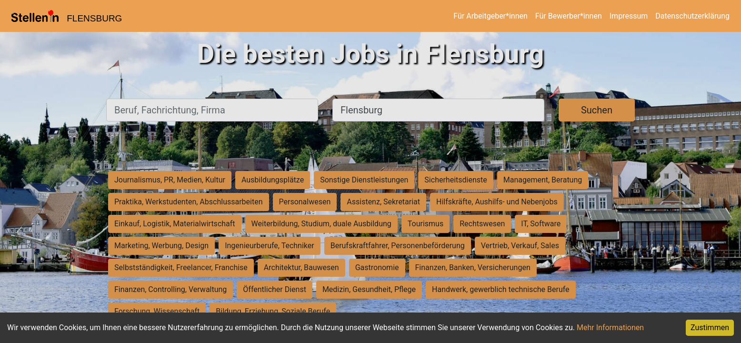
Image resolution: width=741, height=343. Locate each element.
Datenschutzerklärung (692, 15)
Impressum (629, 15)
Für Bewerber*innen (568, 15)
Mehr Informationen (610, 327)
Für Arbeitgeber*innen (490, 15)
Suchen (596, 110)
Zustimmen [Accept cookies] (710, 327)
